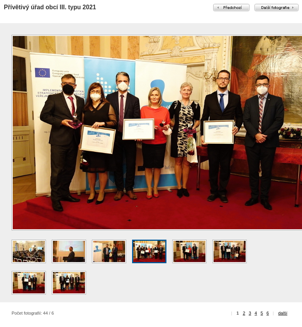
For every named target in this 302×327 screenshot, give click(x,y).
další (282, 313)
